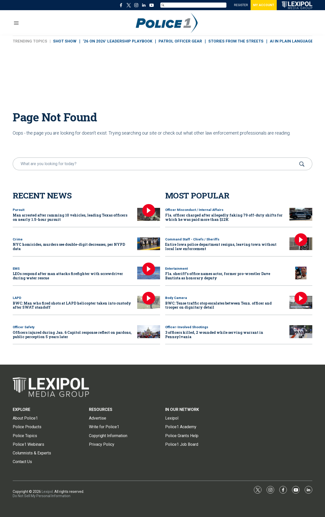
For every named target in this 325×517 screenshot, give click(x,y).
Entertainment (176, 268)
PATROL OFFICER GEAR (180, 41)
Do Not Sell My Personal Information (41, 496)
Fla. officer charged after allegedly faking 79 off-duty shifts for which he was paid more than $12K (224, 217)
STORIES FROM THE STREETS (236, 41)
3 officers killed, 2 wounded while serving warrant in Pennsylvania (214, 334)
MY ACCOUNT (263, 5)
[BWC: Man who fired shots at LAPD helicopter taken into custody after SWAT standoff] (148, 302)
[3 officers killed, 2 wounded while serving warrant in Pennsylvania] (300, 331)
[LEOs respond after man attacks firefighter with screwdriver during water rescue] (148, 273)
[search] (155, 163)
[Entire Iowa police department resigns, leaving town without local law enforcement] (300, 243)
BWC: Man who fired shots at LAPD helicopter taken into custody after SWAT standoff (72, 305)
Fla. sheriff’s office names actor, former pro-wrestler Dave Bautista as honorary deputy (217, 275)
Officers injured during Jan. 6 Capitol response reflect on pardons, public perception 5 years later (72, 334)
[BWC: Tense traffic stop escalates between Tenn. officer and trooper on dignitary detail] (300, 302)
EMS (16, 268)
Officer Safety (24, 327)
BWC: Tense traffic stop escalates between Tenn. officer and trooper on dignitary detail (218, 305)
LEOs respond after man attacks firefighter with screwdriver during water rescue (68, 275)
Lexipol (47, 492)
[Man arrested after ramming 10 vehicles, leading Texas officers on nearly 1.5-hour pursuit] (148, 214)
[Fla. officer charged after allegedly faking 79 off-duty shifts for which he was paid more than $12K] (300, 214)
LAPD (17, 298)
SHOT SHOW (64, 41)
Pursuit (18, 210)
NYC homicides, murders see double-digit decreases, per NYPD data (69, 246)
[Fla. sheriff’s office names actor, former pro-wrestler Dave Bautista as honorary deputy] (300, 273)
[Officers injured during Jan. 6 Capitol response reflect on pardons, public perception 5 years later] (148, 331)
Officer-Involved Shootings (186, 327)
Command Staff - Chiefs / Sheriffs (192, 239)
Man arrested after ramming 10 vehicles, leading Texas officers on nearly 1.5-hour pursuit (70, 217)
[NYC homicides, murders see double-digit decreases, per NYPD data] (148, 243)
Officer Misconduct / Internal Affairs (194, 210)
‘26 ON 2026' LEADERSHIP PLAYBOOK (117, 41)
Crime (18, 239)
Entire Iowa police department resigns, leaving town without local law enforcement (220, 246)
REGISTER (241, 5)
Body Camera (176, 298)
